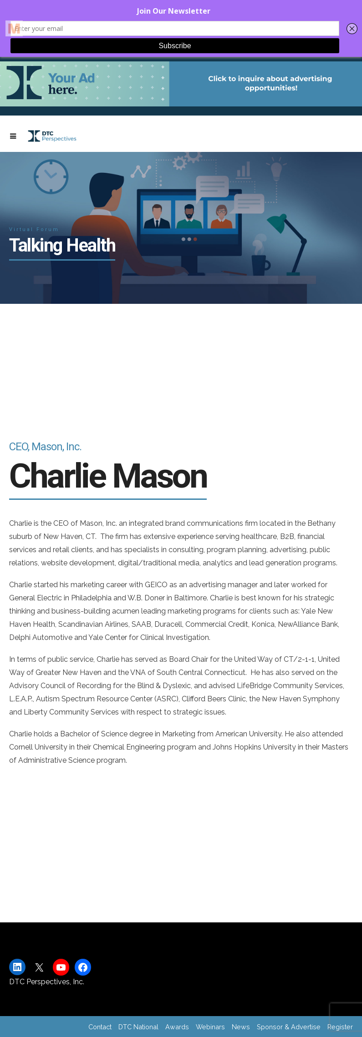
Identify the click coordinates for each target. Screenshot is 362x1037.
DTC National (138, 1027)
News (241, 1027)
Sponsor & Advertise (289, 1027)
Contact (100, 1027)
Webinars (210, 1027)
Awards (177, 1027)
